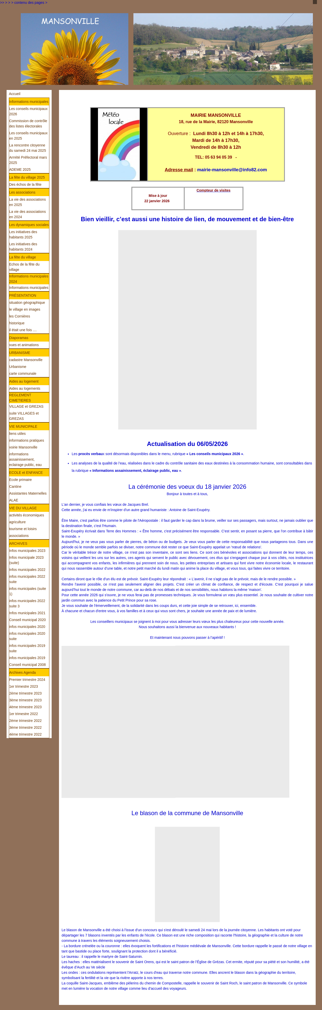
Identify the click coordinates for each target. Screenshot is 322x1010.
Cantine (15, 486)
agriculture (17, 522)
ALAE (13, 500)
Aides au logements (24, 388)
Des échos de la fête (25, 184)
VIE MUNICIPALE (23, 426)
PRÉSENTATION (22, 295)
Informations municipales (28, 102)
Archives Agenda (22, 672)
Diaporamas (18, 338)
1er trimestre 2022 (23, 714)
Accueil (14, 94)
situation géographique (27, 303)
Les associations (22, 192)
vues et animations (24, 345)
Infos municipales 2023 (27, 551)
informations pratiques (26, 440)
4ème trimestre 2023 (25, 707)
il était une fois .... (23, 330)
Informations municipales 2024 (28, 279)
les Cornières (19, 316)
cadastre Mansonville (26, 360)
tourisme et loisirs (23, 529)
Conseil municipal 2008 (27, 665)
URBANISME (19, 353)
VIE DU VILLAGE (23, 508)
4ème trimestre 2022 (25, 734)
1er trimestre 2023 (23, 686)
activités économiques (26, 515)
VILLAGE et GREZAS (26, 406)
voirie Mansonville (23, 447)
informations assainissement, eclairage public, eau (25, 459)
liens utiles (17, 434)
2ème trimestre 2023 (25, 693)
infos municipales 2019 (27, 658)
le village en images (24, 309)
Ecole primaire (20, 480)
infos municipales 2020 (27, 627)
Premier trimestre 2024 (27, 680)
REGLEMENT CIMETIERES (20, 397)
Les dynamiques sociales (29, 225)
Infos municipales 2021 (27, 613)
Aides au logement (23, 381)
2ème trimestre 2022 (25, 721)
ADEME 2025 (20, 169)
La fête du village (22, 257)
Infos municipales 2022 (27, 570)
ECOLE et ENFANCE (26, 473)
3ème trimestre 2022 (25, 727)
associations (19, 536)
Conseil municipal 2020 (27, 620)
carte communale (22, 373)
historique (17, 323)
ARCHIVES (18, 543)
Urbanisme (17, 367)
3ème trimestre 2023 (25, 700)
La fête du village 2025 (27, 177)
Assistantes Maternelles (28, 493)
